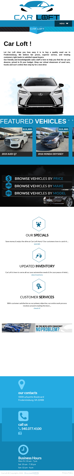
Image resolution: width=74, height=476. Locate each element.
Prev (68, 120)
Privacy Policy (67, 473)
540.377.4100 (31, 428)
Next (72, 120)
